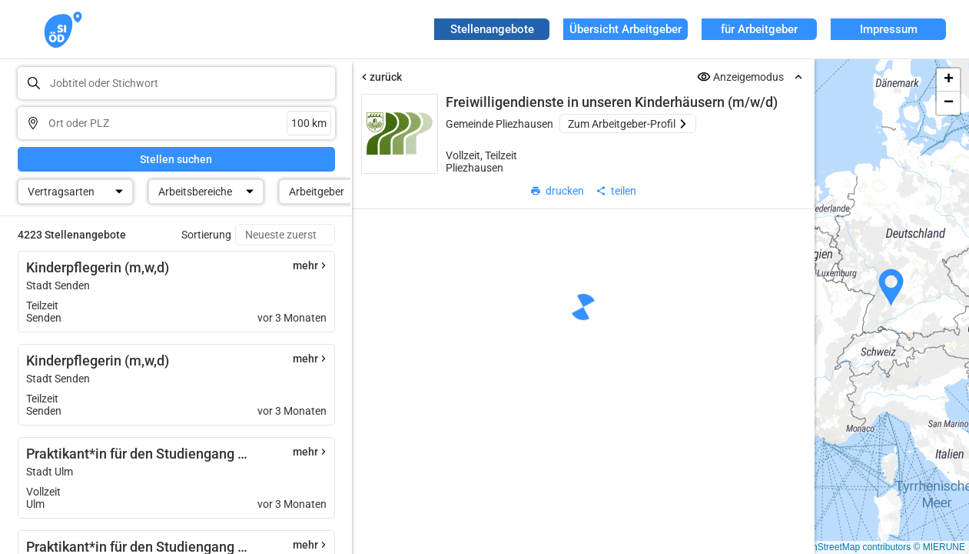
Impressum (889, 29)
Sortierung (206, 235)
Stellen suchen (176, 159)
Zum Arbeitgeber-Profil (628, 124)
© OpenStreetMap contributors (848, 547)
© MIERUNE (939, 547)
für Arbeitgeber (759, 29)
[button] (891, 288)
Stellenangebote (492, 29)
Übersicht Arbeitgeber (625, 29)
